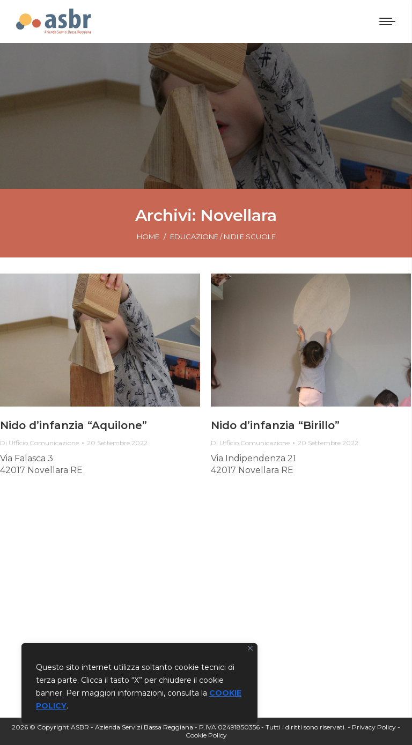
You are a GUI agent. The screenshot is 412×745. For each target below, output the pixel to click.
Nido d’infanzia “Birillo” (275, 425)
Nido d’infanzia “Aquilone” (73, 425)
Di (39, 443)
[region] (139, 683)
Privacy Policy (374, 727)
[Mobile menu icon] (387, 21)
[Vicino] (250, 648)
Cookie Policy (206, 735)
